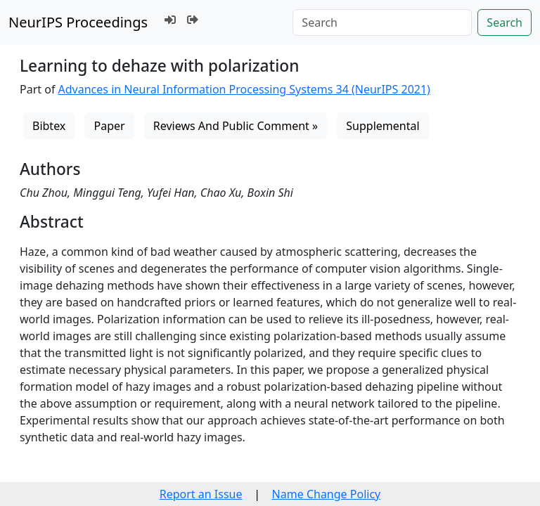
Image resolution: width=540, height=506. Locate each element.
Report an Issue (201, 494)
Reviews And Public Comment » (235, 126)
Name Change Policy (326, 494)
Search (504, 22)
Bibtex (48, 126)
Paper (109, 126)
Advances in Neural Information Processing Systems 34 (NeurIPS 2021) (244, 89)
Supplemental (382, 126)
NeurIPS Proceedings (78, 22)
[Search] (382, 22)
